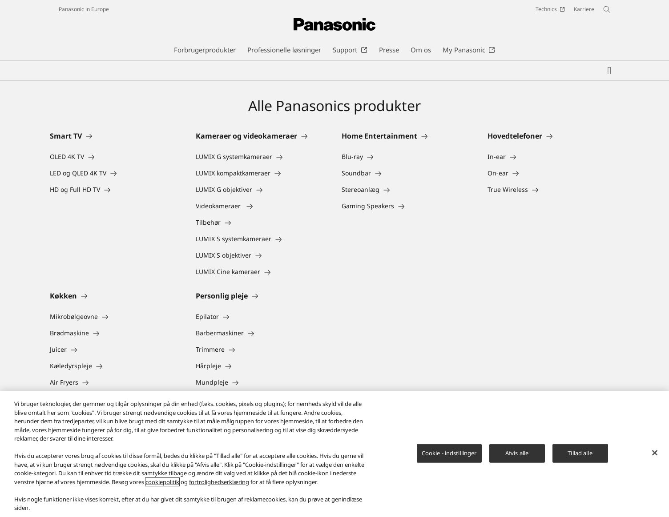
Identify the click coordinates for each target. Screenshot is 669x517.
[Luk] (655, 453)
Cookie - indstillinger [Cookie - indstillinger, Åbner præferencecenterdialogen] (449, 453)
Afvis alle (516, 453)
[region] (334, 454)
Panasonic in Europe (84, 9)
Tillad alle (580, 453)
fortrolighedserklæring (219, 482)
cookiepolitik (162, 482)
